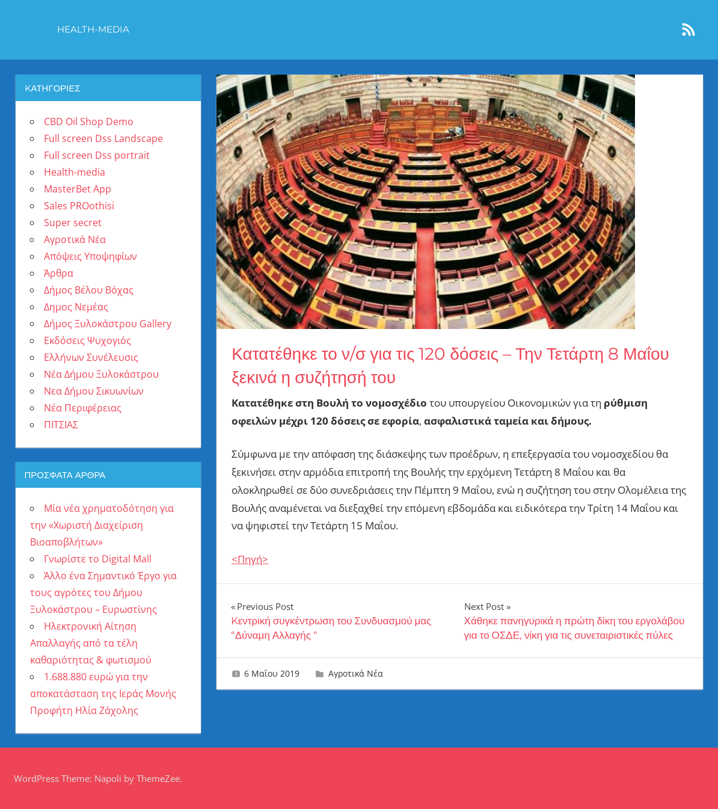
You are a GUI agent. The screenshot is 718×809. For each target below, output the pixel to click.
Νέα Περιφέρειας (82, 407)
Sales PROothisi (79, 205)
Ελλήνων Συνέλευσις (91, 357)
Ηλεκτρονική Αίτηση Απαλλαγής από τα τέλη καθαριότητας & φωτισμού (91, 643)
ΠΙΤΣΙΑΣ (61, 424)
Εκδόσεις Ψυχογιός (87, 340)
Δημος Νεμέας (76, 306)
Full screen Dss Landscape (103, 138)
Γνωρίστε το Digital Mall (98, 558)
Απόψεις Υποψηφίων (90, 256)
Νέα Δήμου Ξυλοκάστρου (101, 374)
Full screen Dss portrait (97, 155)
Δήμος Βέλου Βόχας (88, 290)
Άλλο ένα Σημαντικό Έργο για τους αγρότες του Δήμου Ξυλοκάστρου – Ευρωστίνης (103, 592)
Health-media (93, 29)
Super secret (73, 222)
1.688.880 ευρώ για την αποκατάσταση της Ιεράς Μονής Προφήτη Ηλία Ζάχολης (103, 693)
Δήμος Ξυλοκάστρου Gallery (107, 323)
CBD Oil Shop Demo (88, 121)
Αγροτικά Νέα (355, 673)
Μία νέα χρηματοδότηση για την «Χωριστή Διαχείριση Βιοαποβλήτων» (102, 525)
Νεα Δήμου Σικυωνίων (94, 391)
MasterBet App (77, 188)
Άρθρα (58, 273)
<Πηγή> (250, 559)
